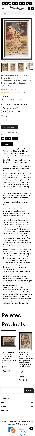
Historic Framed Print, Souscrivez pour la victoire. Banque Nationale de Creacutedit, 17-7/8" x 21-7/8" (9, 357)
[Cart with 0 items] (32, 8)
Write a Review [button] (24, 93)
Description (7, 144)
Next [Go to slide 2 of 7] (31, 67)
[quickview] (6, 370)
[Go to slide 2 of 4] (32, 312)
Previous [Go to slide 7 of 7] (2, 67)
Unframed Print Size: (9, 108)
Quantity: (4, 116)
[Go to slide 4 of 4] (28, 312)
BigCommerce (12, 421)
